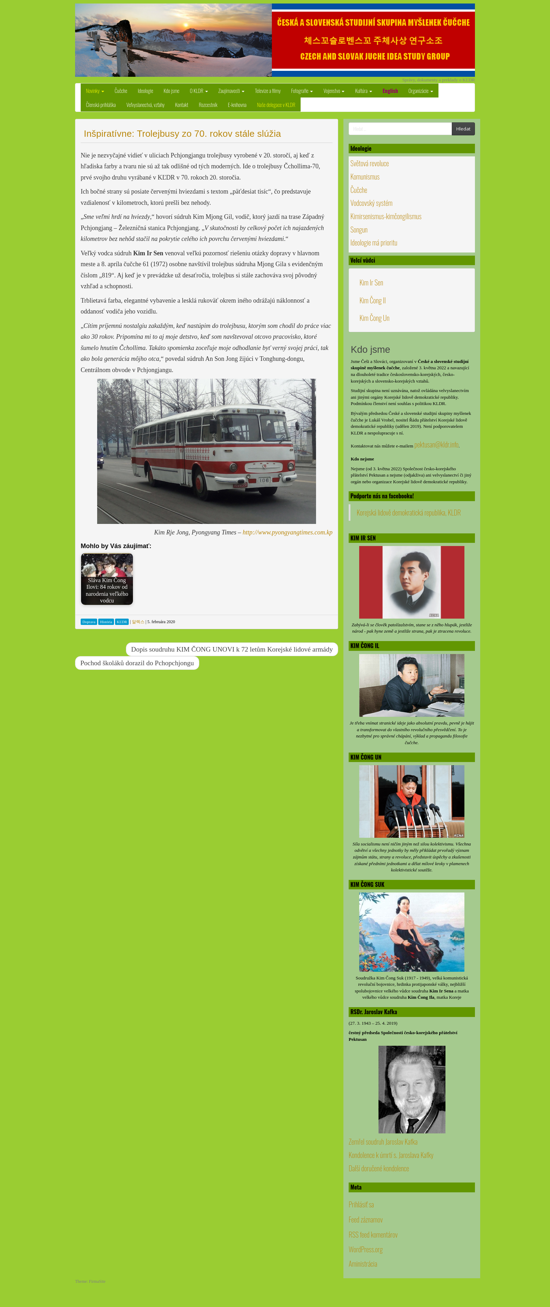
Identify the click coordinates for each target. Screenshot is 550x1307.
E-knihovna (237, 104)
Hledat (463, 129)
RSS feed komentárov (373, 1234)
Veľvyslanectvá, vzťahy (145, 104)
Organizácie (421, 90)
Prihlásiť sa (361, 1204)
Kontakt (181, 104)
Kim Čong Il (373, 300)
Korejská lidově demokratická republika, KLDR (409, 512)
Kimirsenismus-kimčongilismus (386, 216)
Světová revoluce (369, 163)
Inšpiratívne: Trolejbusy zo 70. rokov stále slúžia (182, 133)
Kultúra (363, 90)
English (390, 90)
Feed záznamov (366, 1219)
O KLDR (199, 90)
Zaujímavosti (231, 90)
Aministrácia (363, 1263)
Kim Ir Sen (371, 282)
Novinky (95, 90)
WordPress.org (366, 1249)
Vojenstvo (333, 90)
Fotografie (302, 90)
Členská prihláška (101, 104)
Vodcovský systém (371, 202)
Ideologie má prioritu (373, 242)
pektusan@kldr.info (436, 444)
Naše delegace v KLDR (276, 104)
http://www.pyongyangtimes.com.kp (288, 532)
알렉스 (138, 621)
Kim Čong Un (374, 317)
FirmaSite (97, 1281)
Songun (359, 229)
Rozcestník (208, 104)
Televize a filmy (268, 90)
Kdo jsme (172, 90)
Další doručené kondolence (379, 1168)
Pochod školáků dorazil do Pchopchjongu (137, 663)
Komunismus (365, 176)
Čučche (121, 90)
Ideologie (145, 90)
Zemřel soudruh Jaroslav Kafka (383, 1141)
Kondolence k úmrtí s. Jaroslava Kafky (391, 1155)
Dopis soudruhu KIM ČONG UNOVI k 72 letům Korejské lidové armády (232, 649)
